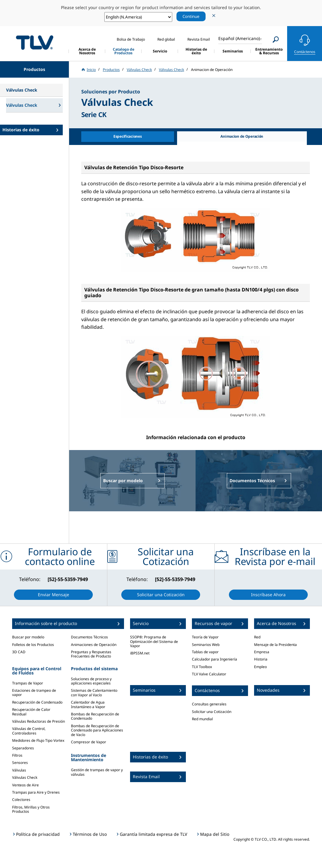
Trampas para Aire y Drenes (36, 792)
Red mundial (202, 718)
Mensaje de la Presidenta (275, 644)
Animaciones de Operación (93, 644)
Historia (260, 659)
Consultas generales (209, 704)
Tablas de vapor (205, 651)
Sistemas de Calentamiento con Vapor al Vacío (94, 692)
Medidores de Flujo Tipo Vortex (38, 740)
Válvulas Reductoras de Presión (38, 721)
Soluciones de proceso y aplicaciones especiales (91, 681)
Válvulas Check (24, 777)
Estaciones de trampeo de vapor (34, 692)
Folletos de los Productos (33, 644)
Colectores (21, 799)
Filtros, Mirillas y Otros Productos (31, 809)
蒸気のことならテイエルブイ (34, 43)
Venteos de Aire (25, 785)
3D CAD (18, 651)
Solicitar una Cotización (211, 711)
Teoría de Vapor (205, 637)
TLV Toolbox (202, 666)
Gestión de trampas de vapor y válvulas (97, 772)
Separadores (23, 748)
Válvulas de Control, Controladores (28, 730)
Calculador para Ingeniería (214, 659)
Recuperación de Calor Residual (31, 711)
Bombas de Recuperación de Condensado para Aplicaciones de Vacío (97, 730)
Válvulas (19, 770)
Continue (191, 16)
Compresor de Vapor (88, 742)
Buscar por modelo (28, 637)
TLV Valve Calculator (209, 674)
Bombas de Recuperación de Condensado (95, 716)
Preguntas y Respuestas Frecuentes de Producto (91, 654)
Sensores (20, 762)
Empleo (260, 666)
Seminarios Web (206, 644)
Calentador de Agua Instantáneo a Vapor (88, 704)
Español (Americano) (239, 38)
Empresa (261, 651)
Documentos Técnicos (89, 637)
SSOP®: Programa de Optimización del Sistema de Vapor (154, 641)
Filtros (17, 755)
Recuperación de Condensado (37, 702)
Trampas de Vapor (27, 683)
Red (257, 637)
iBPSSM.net (139, 653)
